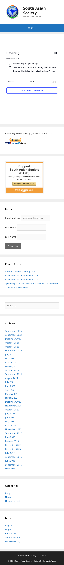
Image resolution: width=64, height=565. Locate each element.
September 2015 (13, 464)
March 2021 (11, 393)
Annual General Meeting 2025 (20, 271)
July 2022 (10, 354)
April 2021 (10, 389)
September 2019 (13, 433)
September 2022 (13, 350)
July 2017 (10, 452)
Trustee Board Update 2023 (19, 287)
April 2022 (10, 362)
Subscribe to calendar (30, 90)
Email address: (27, 217)
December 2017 (13, 448)
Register (9, 525)
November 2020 (13, 405)
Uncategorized (12, 501)
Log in (8, 529)
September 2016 (13, 456)
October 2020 (12, 409)
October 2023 (12, 342)
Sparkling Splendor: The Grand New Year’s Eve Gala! (31, 283)
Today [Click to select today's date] (32, 81)
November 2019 (13, 429)
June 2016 (10, 460)
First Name (10, 227)
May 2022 (10, 358)
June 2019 (10, 437)
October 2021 (12, 370)
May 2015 (10, 468)
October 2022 (12, 346)
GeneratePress (49, 561)
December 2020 (13, 401)
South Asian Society (34, 10)
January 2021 (12, 397)
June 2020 (10, 417)
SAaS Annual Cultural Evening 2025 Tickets (34, 67)
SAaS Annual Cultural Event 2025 (22, 275)
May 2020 (10, 421)
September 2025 (13, 330)
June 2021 (10, 386)
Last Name (10, 236)
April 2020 (10, 425)
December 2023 (13, 338)
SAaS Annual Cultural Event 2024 (22, 279)
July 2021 (10, 382)
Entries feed (11, 533)
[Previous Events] (10, 81)
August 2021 (11, 378)
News (8, 497)
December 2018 (13, 444)
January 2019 (12, 441)
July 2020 (10, 413)
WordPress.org (12, 541)
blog (7, 493)
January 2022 (12, 366)
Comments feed (13, 537)
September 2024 (13, 334)
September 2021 (13, 374)
